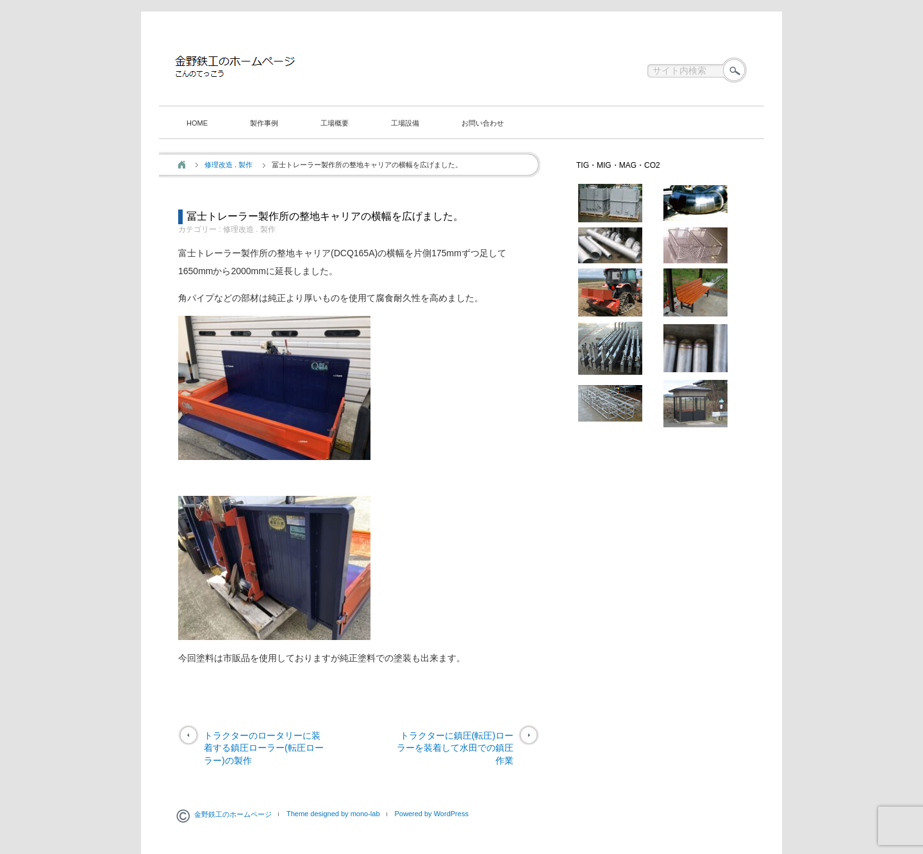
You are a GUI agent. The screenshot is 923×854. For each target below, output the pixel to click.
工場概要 (334, 123)
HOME (197, 123)
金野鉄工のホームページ (233, 814)
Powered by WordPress (432, 813)
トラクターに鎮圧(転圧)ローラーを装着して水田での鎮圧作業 (455, 748)
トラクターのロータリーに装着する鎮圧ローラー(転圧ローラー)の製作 (264, 748)
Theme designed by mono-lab (333, 813)
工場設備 (405, 123)
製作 (245, 164)
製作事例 (264, 123)
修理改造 (218, 164)
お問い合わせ (483, 123)
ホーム (181, 164)
